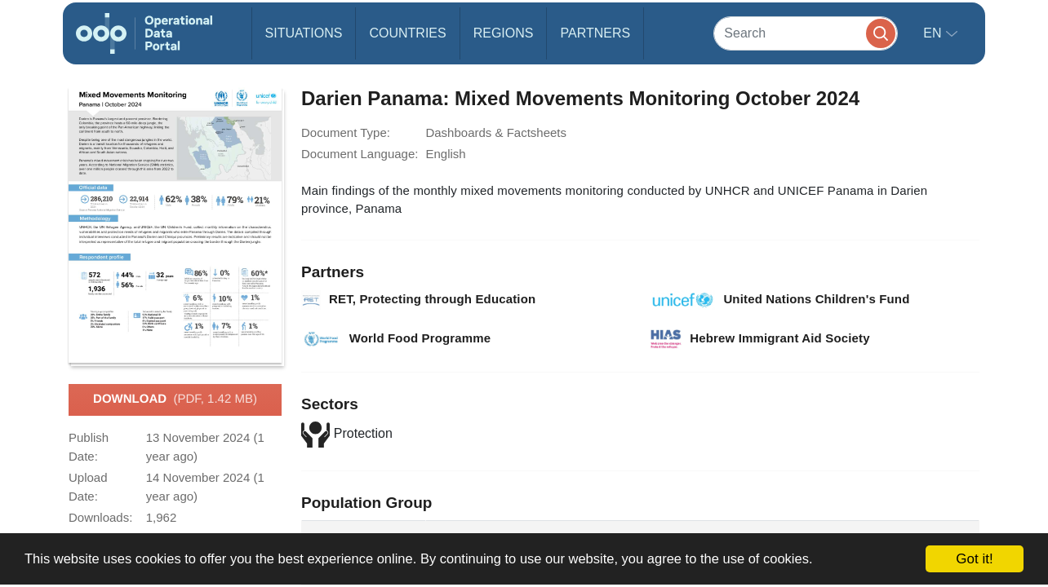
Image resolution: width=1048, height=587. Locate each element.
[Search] (805, 33)
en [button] (934, 33)
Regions (503, 33)
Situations (304, 33)
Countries (407, 33)
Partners (595, 33)
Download (175, 399)
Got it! (974, 559)
